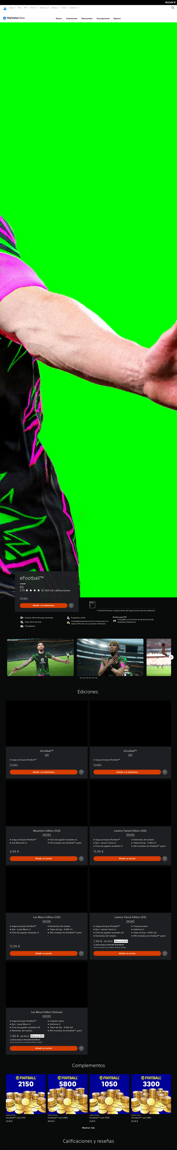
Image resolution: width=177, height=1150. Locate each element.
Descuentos (86, 16)
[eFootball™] (40, 655)
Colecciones (71, 16)
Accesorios (43, 8)
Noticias (54, 8)
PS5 (19, 8)
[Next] (171, 654)
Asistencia (73, 8)
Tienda (63, 8)
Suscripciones (103, 16)
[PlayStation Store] (14, 15)
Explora (117, 16)
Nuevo (59, 16)
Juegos (11, 8)
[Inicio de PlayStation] (5, 8)
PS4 (25, 8)
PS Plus (33, 8)
